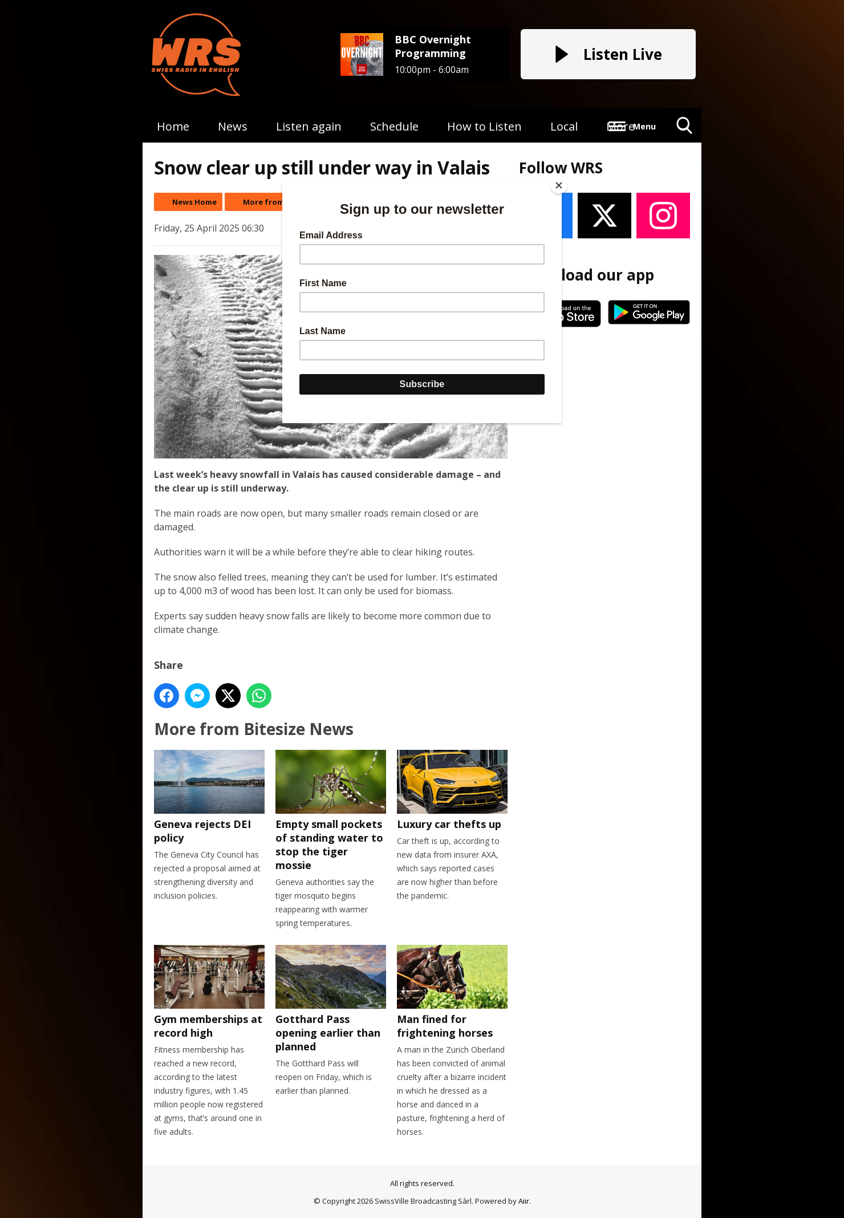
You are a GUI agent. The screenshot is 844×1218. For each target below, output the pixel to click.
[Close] (558, 185)
